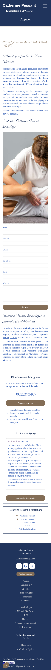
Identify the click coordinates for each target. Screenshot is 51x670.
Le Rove (13, 337)
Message (6, 283)
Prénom (6, 239)
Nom (5, 227)
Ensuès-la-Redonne (39, 331)
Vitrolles (24, 331)
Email (5, 250)
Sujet (5, 272)
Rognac (6, 334)
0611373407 (26, 394)
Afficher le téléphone (27, 529)
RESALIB (29, 666)
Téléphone (7, 261)
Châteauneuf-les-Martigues (24, 334)
